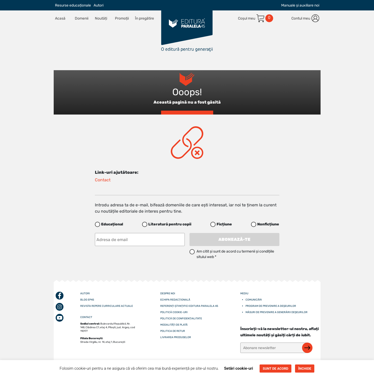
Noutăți (101, 18)
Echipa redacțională (175, 299)
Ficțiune (224, 224)
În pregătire (144, 18)
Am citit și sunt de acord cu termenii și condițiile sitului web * (235, 254)
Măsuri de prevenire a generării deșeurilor (277, 312)
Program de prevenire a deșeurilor (271, 306)
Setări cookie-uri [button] (238, 368)
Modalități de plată (174, 324)
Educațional (112, 224)
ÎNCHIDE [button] (304, 368)
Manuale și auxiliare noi (300, 5)
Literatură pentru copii (169, 224)
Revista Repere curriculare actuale (106, 306)
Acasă (60, 18)
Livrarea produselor (175, 337)
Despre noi (167, 293)
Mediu (244, 293)
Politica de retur (172, 331)
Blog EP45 (87, 299)
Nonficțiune (268, 224)
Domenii (81, 18)
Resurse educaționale (73, 5)
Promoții (122, 18)
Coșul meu (246, 18)
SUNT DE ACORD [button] (275, 368)
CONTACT (86, 317)
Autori (98, 5)
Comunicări (254, 299)
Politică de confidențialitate (181, 318)
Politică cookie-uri (174, 312)
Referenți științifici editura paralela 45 (189, 306)
